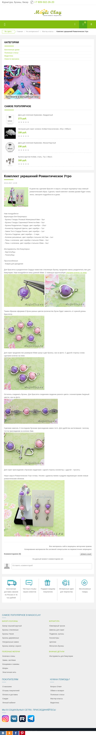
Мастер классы (48, 31)
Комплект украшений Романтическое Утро (38, 176)
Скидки (5, 699)
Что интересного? (32, 31)
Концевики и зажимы (10, 664)
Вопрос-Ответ (56, 687)
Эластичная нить (9, 672)
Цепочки (52, 642)
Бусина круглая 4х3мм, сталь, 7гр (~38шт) (35, 157)
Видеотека (8, 56)
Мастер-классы (56, 699)
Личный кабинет (9, 703)
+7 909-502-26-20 (44, 2)
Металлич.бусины (56, 646)
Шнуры (5, 668)
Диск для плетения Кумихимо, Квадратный (35, 115)
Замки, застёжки (9, 660)
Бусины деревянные (10, 638)
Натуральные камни (10, 642)
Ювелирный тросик (57, 626)
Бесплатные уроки (11, 50)
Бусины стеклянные (10, 630)
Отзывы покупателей (10, 691)
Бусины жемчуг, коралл (11, 646)
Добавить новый (86, 554)
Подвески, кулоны (56, 634)
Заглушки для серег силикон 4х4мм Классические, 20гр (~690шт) (44, 129)
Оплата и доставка (10, 695)
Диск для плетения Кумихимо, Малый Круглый (37, 143)
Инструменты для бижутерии (61, 656)
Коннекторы (54, 638)
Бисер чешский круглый (12, 626)
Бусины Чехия (8, 634)
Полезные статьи (11, 53)
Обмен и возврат (57, 691)
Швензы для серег (56, 630)
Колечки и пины (8, 656)
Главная (20, 31)
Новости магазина (11, 59)
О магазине (7, 687)
